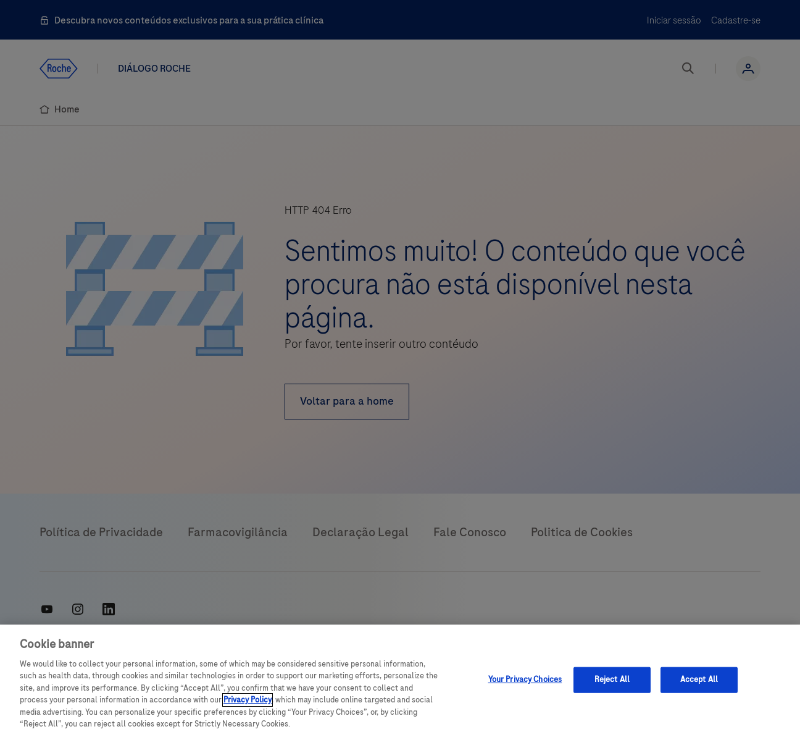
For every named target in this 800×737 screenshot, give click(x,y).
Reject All (612, 679)
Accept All (699, 679)
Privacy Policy (247, 699)
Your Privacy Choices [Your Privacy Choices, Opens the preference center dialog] (525, 679)
